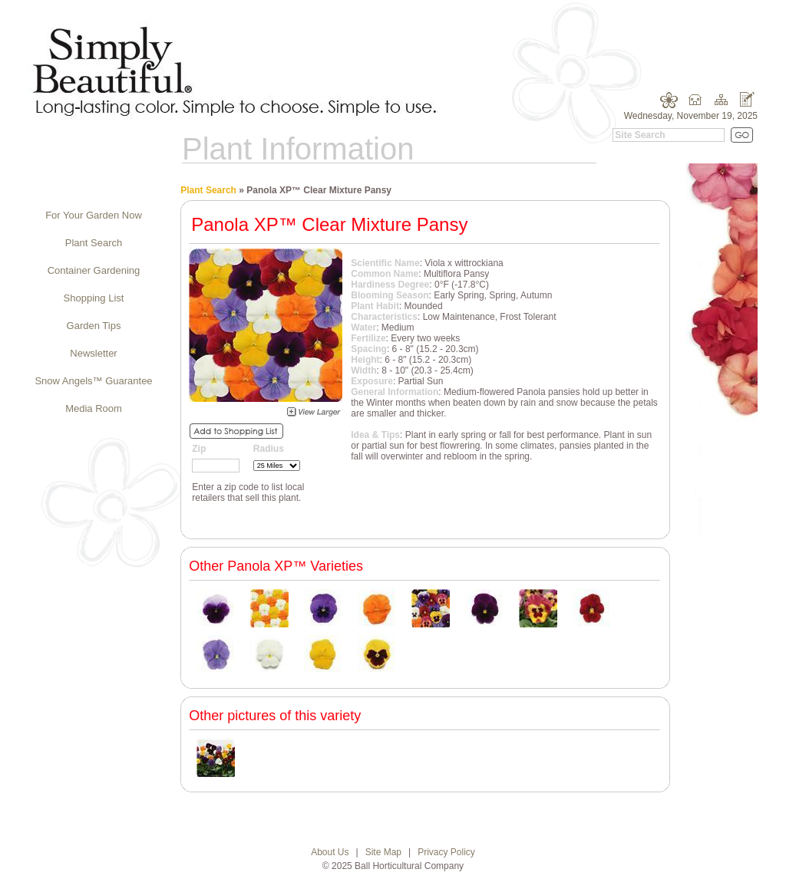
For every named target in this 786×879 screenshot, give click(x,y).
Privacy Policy (446, 852)
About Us (329, 852)
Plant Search (93, 243)
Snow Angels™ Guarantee (93, 381)
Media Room (93, 408)
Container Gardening (94, 270)
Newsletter (93, 353)
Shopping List (94, 298)
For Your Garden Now (93, 215)
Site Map (383, 852)
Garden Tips (94, 325)
